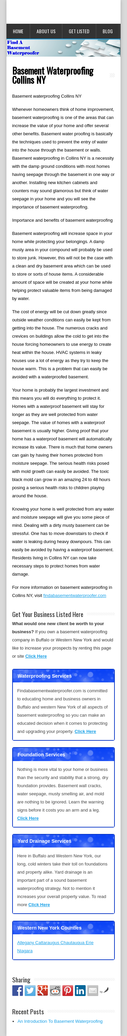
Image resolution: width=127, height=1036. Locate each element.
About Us (46, 31)
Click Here (36, 656)
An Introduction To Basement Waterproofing (60, 1021)
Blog (108, 31)
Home (18, 31)
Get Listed (79, 31)
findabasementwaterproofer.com (74, 595)
